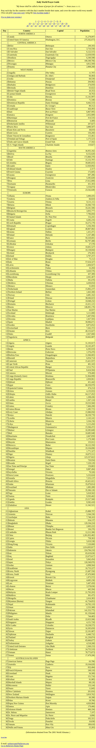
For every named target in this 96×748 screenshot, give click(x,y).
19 (66, 24)
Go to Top (4, 737)
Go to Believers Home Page (12, 746)
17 (58, 24)
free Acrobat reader (41, 13)
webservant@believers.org (18, 743)
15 (50, 24)
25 (48, 26)
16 (54, 24)
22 (36, 26)
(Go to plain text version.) (11, 17)
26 (52, 26)
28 (60, 26)
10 (30, 24)
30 (68, 26)
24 (44, 26)
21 (32, 26)
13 (42, 24)
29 (64, 26)
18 (62, 24)
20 (28, 26)
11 (34, 24)
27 (56, 26)
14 (46, 24)
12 (38, 24)
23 (40, 26)
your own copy (19, 13)
